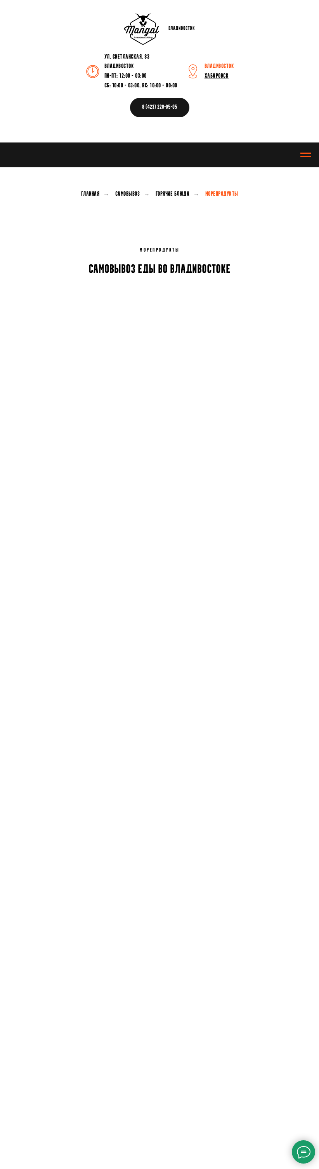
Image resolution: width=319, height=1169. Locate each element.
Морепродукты (221, 194)
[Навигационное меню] (305, 155)
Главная (90, 194)
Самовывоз (127, 194)
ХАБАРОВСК (217, 76)
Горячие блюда (173, 194)
